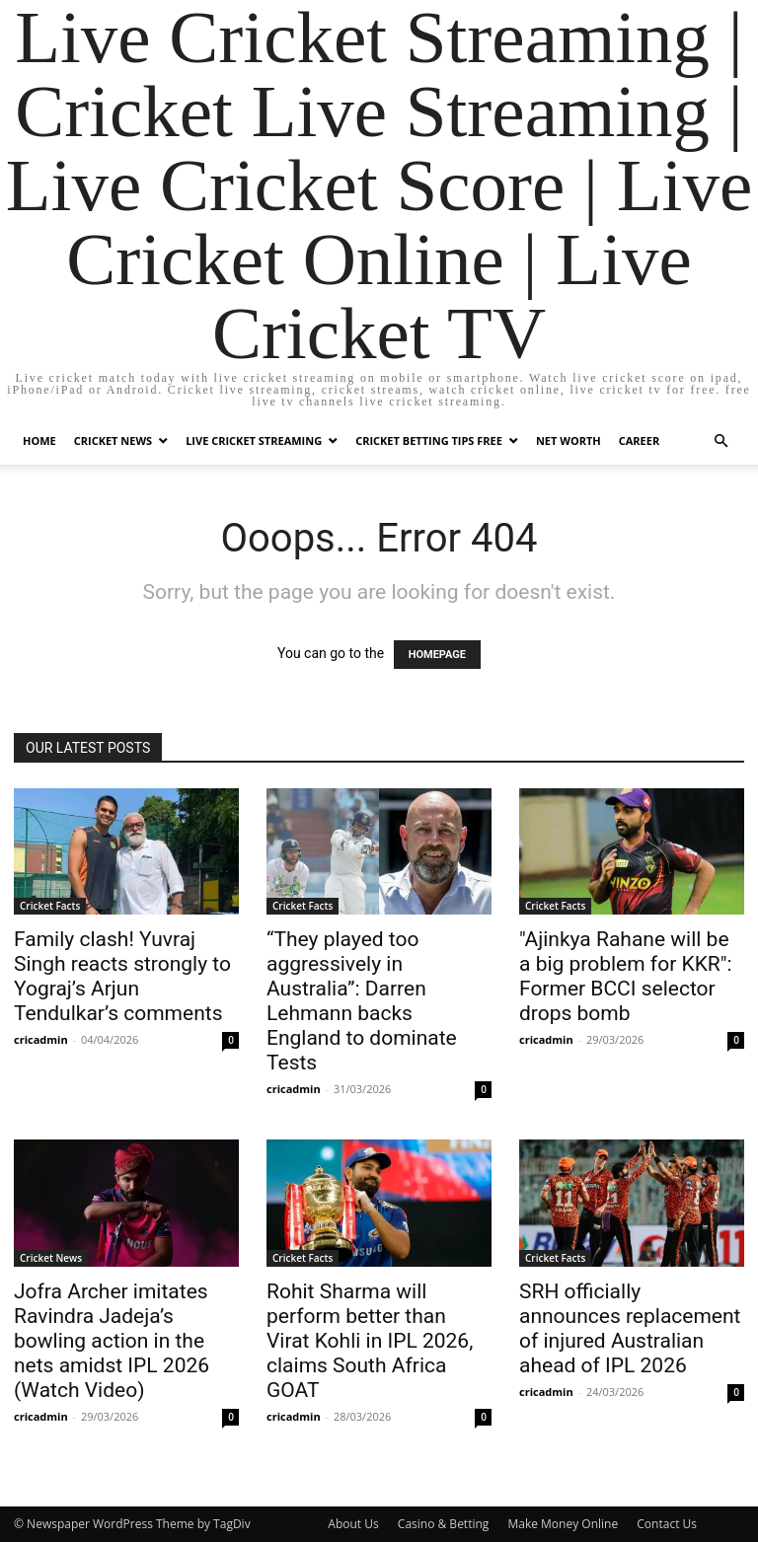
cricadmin (41, 1039)
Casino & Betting (443, 1523)
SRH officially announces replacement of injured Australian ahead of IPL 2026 (629, 1328)
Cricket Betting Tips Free (428, 440)
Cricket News (113, 440)
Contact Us (667, 1523)
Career (639, 440)
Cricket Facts (50, 906)
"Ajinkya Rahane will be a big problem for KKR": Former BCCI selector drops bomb (625, 976)
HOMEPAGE (437, 654)
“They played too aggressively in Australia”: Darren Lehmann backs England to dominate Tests (361, 1000)
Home (39, 440)
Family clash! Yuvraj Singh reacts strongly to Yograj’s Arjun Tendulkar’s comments (122, 976)
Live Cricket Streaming (254, 440)
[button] (720, 441)
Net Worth (568, 440)
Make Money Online (562, 1523)
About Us (353, 1523)
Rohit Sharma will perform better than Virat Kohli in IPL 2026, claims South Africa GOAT (369, 1341)
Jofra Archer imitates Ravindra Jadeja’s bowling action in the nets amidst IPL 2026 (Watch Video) (111, 1341)
